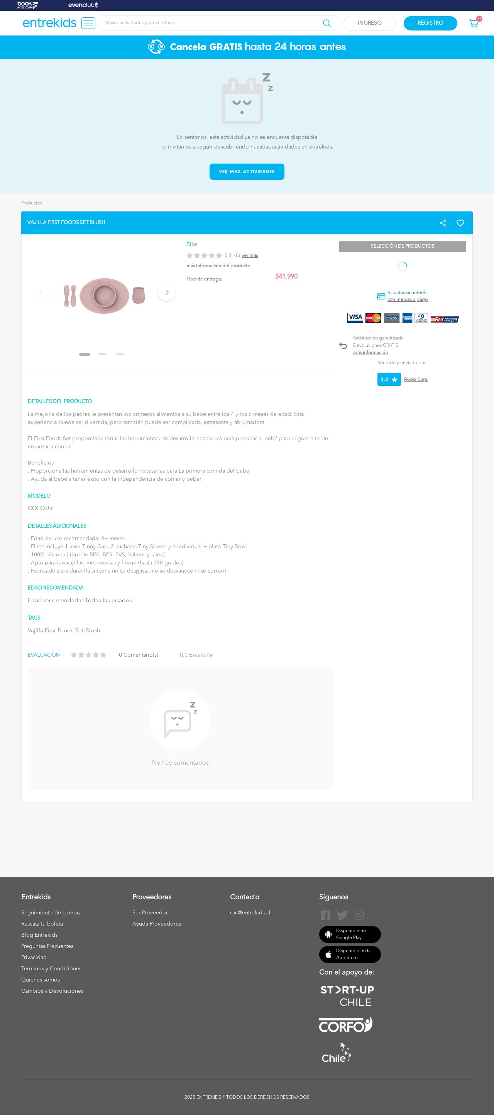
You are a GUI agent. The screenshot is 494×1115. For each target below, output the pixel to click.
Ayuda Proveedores (156, 924)
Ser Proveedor (150, 913)
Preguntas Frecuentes (47, 946)
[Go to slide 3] (120, 354)
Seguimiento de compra (51, 913)
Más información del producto (218, 266)
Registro (430, 23)
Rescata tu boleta (42, 924)
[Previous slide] (41, 292)
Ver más (250, 255)
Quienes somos (40, 980)
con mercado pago (407, 299)
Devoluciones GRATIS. (376, 345)
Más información (370, 353)
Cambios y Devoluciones (52, 991)
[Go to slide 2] (103, 354)
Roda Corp (416, 379)
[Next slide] (166, 292)
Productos (31, 203)
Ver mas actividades (247, 171)
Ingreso (370, 23)
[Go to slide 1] (85, 354)
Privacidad (34, 957)
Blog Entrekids (39, 935)
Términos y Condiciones (51, 968)
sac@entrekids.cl (250, 913)
